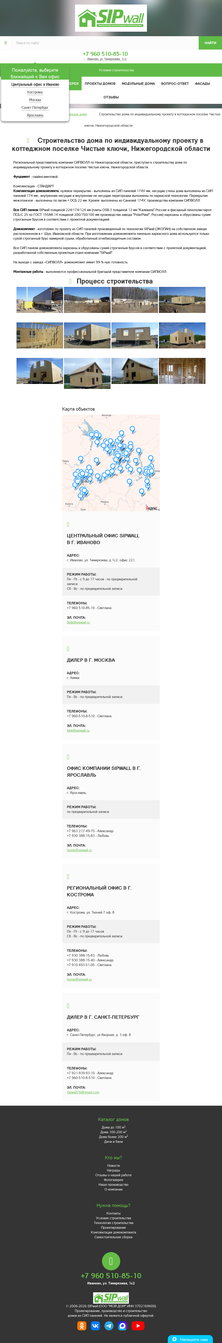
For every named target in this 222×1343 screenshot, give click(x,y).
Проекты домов (100, 83)
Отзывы (111, 97)
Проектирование (113, 1227)
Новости (113, 1165)
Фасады (202, 83)
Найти (210, 43)
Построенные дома (72, 114)
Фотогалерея (113, 1180)
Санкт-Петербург (35, 107)
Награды (113, 1170)
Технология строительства (113, 1223)
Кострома (35, 92)
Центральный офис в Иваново (35, 84)
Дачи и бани (113, 1141)
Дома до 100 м (113, 1127)
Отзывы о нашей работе (113, 1175)
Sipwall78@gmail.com (83, 1092)
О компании (114, 1189)
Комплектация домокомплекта (113, 1232)
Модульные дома (138, 83)
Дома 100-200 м (113, 1132)
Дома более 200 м (113, 1137)
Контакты (113, 1213)
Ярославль (35, 115)
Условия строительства (72, 70)
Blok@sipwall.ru (78, 622)
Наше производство (113, 1184)
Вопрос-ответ (175, 83)
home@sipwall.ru (79, 850)
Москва (35, 100)
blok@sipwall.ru (78, 730)
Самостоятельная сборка (113, 1237)
